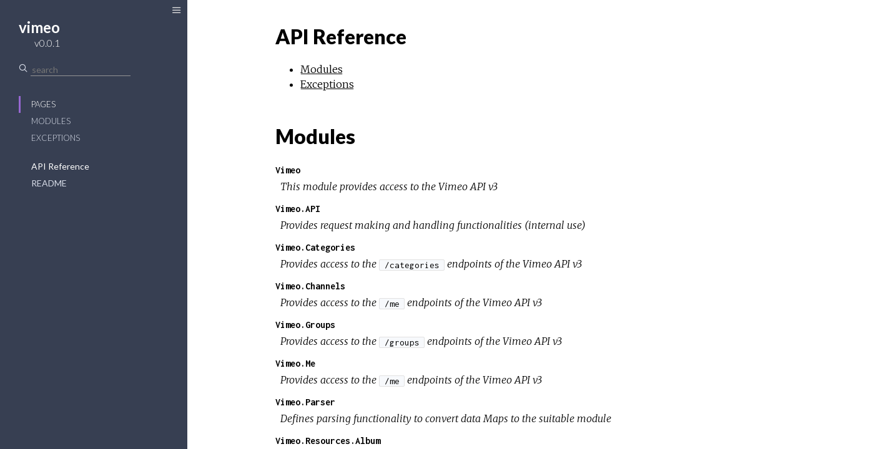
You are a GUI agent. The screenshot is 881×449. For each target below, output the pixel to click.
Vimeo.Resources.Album (327, 440)
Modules (51, 121)
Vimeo (287, 170)
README (49, 183)
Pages (43, 104)
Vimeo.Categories (315, 247)
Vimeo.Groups (305, 324)
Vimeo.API (297, 208)
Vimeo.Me (295, 363)
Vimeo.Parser (305, 402)
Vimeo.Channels (310, 286)
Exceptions (55, 138)
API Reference (60, 166)
